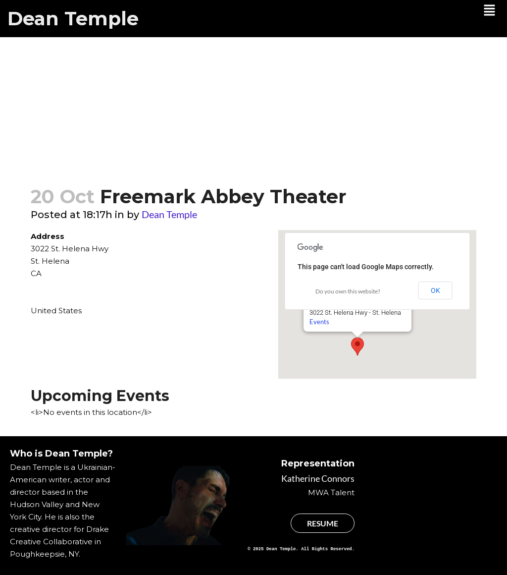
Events (319, 322)
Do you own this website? (347, 291)
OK (435, 290)
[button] (490, 11)
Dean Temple (73, 18)
